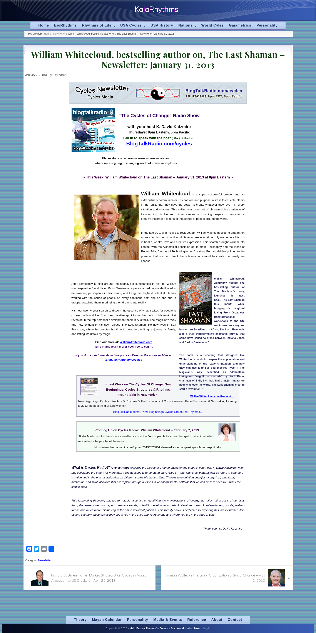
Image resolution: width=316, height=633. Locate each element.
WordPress (194, 628)
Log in (207, 628)
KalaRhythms (156, 9)
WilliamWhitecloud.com (136, 342)
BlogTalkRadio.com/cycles (159, 144)
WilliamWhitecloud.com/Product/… (212, 396)
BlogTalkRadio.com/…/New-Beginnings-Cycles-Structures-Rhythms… (158, 411)
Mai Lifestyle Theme (142, 628)
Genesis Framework (172, 628)
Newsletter (44, 560)
